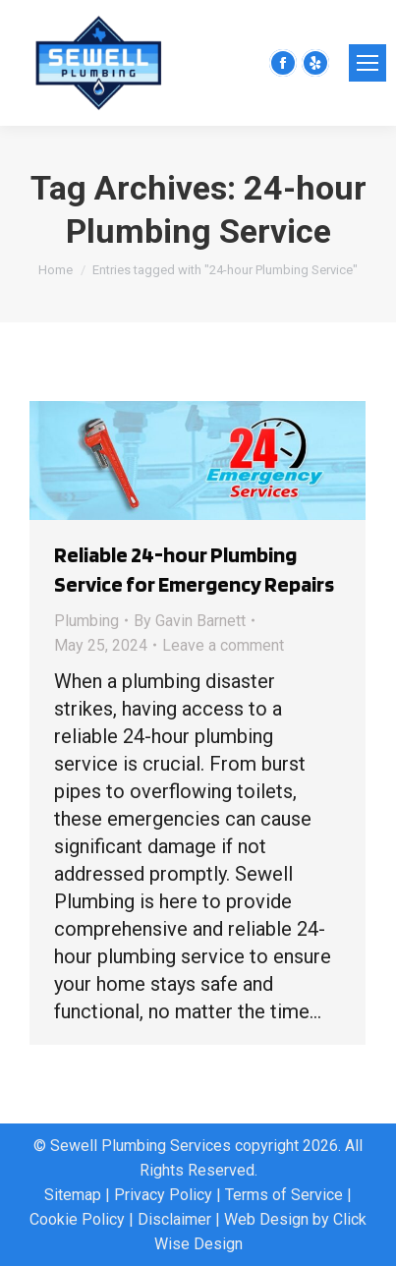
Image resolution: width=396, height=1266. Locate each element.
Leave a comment (223, 645)
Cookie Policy (77, 1219)
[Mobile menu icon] (367, 63)
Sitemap (72, 1194)
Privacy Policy (163, 1194)
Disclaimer (174, 1219)
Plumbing (86, 620)
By (190, 620)
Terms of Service (284, 1194)
